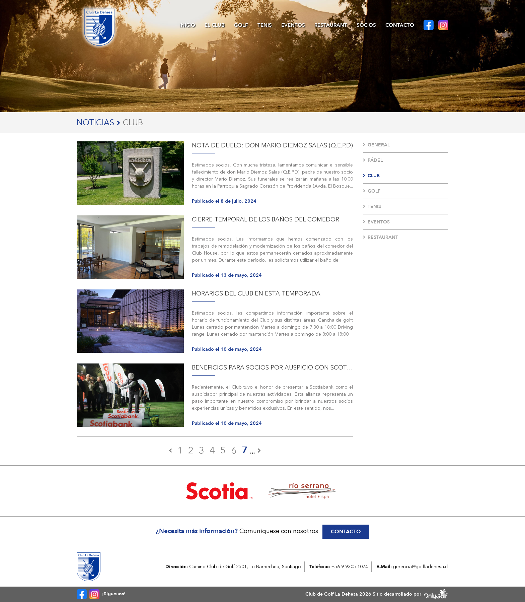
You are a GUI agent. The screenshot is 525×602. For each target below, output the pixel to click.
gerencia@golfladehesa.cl (420, 566)
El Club (215, 25)
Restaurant (330, 25)
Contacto (399, 25)
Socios (366, 25)
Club (371, 176)
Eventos (293, 25)
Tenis (264, 25)
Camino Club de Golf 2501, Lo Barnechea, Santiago (245, 566)
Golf (241, 25)
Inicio (187, 25)
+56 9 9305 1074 (349, 566)
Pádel (373, 160)
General (376, 145)
